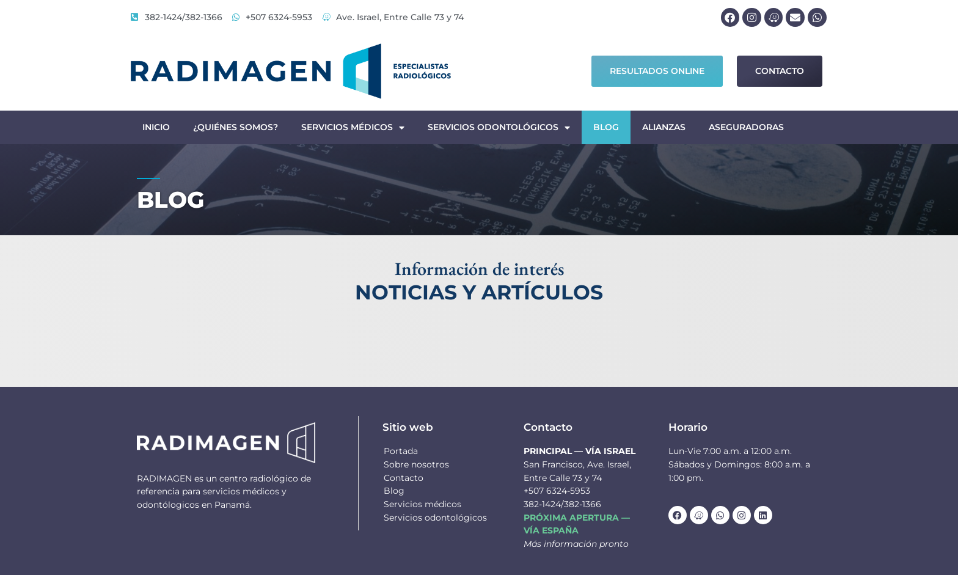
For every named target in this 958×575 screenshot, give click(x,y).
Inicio (156, 127)
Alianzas (664, 127)
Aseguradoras (746, 127)
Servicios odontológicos (499, 127)
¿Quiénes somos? (235, 127)
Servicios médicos (352, 127)
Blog (606, 127)
